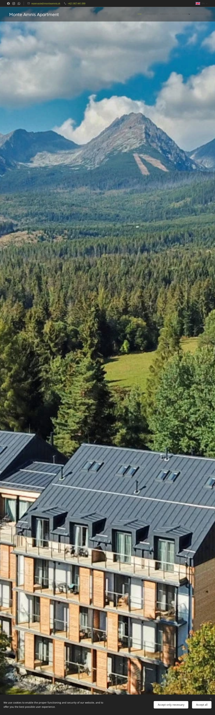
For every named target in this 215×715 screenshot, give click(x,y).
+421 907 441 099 (76, 3)
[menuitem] (188, 14)
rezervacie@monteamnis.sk (45, 3)
